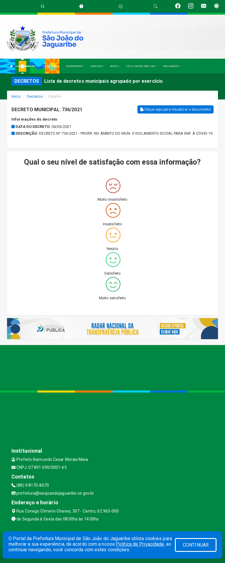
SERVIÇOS (97, 66)
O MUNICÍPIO (51, 66)
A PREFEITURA (28, 66)
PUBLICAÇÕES (172, 66)
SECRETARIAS (75, 66)
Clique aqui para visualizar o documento (175, 109)
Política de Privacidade (140, 544)
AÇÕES (115, 66)
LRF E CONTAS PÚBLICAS (141, 66)
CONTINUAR (196, 545)
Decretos (35, 96)
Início (16, 96)
